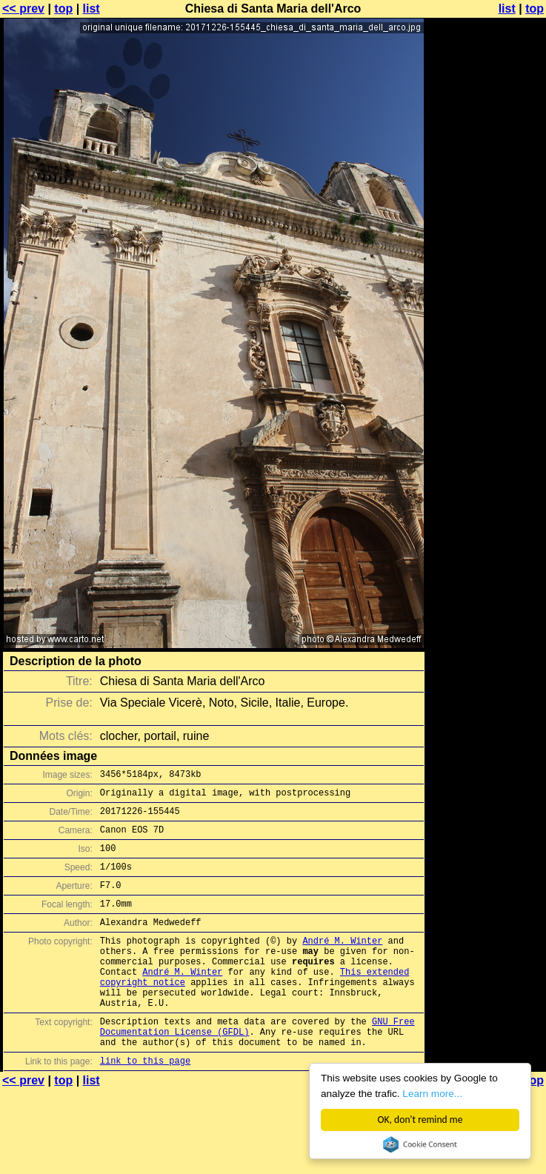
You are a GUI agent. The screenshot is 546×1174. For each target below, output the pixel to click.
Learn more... (432, 1093)
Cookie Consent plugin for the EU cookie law (420, 1144)
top (63, 8)
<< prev (23, 8)
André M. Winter (342, 962)
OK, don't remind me (420, 1119)
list (91, 8)
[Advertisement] (486, 190)
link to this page (145, 1104)
